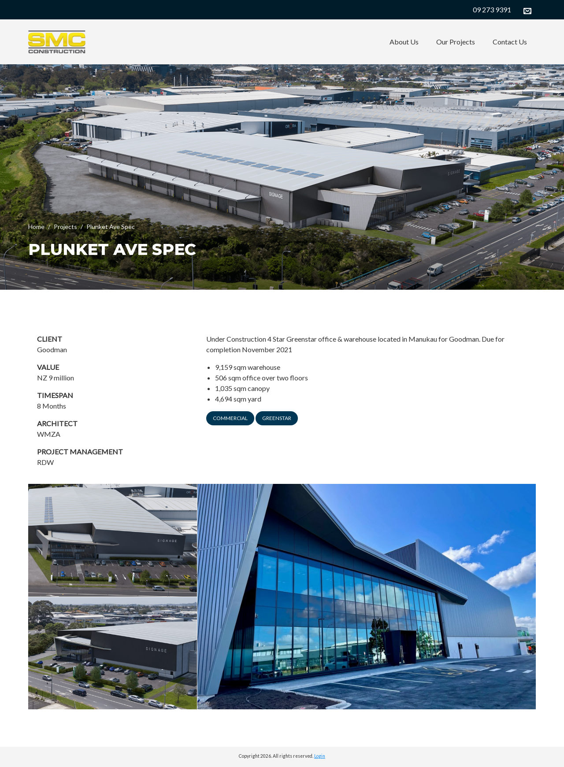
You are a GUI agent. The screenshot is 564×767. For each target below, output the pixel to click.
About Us (404, 41)
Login (319, 756)
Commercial (230, 418)
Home (36, 226)
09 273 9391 (492, 9)
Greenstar (276, 418)
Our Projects (455, 41)
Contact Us (510, 41)
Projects (65, 226)
